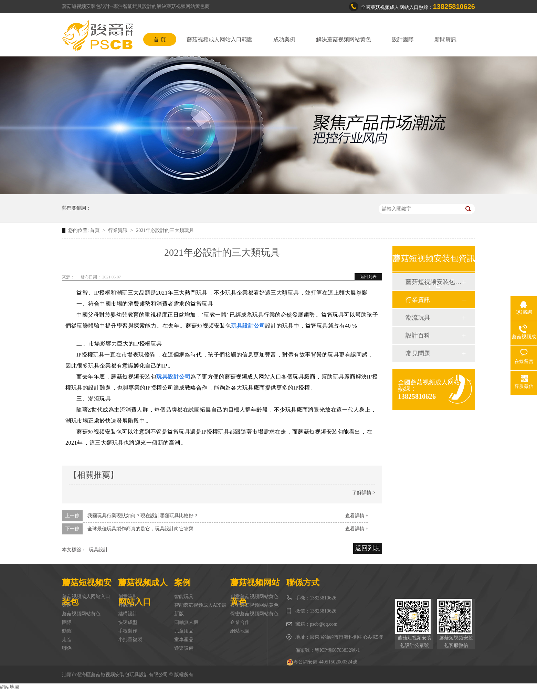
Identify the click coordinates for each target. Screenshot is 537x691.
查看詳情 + (356, 515)
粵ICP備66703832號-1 (337, 650)
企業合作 (240, 622)
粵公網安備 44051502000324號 (321, 662)
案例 (67, 605)
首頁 (95, 230)
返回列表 (368, 276)
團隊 (67, 622)
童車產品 (183, 639)
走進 (67, 639)
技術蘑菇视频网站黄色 (254, 605)
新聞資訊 (445, 39)
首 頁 (160, 39)
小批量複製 (130, 639)
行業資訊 (118, 230)
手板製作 (127, 631)
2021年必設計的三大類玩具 (165, 230)
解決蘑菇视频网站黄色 (343, 39)
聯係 (67, 648)
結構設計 (127, 613)
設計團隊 (403, 39)
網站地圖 (240, 631)
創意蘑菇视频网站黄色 (254, 596)
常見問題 (418, 353)
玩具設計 (98, 549)
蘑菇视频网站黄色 (81, 613)
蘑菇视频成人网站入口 (86, 596)
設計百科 (418, 335)
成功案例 (284, 39)
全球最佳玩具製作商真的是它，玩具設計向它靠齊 (140, 528)
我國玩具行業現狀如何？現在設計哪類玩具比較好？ (142, 515)
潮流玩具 (418, 317)
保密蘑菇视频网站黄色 (254, 613)
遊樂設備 (183, 648)
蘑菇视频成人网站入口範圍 (220, 39)
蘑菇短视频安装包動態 (433, 281)
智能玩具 (183, 596)
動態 (67, 631)
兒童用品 (183, 631)
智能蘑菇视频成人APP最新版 (200, 609)
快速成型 (127, 622)
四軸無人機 (186, 622)
